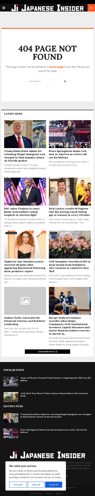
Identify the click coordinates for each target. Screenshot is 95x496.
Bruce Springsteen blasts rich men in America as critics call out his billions (68, 154)
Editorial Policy (36, 493)
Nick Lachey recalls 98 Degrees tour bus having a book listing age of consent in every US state (69, 212)
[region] (35, 476)
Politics (9, 123)
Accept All (53, 484)
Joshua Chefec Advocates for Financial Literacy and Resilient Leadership (24, 321)
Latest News (13, 113)
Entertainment (56, 123)
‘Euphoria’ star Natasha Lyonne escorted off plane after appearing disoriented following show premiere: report (24, 266)
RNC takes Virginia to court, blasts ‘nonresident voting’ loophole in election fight (22, 212)
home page (57, 66)
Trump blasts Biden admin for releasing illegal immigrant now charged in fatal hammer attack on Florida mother (24, 155)
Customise (18, 484)
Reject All (36, 484)
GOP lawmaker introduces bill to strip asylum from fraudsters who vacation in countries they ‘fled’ (69, 266)
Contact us (48, 493)
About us (58, 493)
